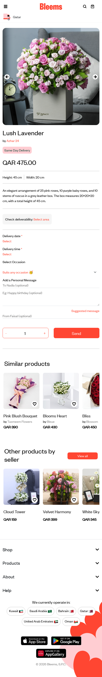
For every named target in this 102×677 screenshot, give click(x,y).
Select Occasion (14, 261)
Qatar (86, 611)
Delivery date (12, 235)
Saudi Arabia (41, 611)
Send (76, 333)
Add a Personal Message (19, 280)
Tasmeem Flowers (17, 421)
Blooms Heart (55, 415)
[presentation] (6, 76)
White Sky (91, 511)
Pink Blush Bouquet (20, 415)
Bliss (86, 415)
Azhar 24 (12, 140)
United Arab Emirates (41, 621)
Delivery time (12, 248)
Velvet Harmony (57, 511)
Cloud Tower (14, 511)
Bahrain (66, 611)
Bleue (49, 421)
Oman (71, 621)
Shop (8, 549)
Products (11, 563)
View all (82, 455)
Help (7, 590)
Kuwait (16, 611)
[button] (5, 6)
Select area (41, 219)
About (8, 576)
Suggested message (85, 310)
